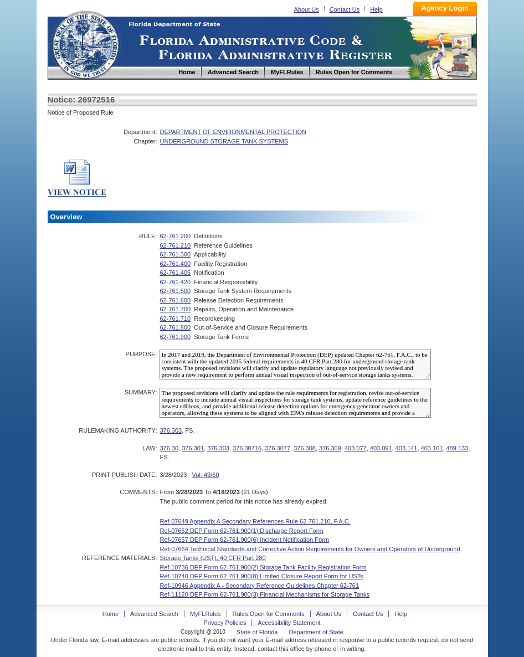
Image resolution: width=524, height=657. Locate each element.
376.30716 (247, 448)
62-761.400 (175, 263)
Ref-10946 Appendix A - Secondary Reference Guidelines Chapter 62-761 (259, 585)
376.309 (330, 448)
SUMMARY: (141, 392)
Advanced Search (154, 613)
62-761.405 (175, 272)
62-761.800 (175, 327)
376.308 (305, 448)
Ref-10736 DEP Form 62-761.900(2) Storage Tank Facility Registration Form (263, 567)
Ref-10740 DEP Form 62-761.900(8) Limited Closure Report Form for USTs (261, 576)
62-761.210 (175, 245)
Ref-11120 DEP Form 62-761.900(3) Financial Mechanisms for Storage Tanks (264, 594)
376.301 (193, 448)
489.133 (457, 448)
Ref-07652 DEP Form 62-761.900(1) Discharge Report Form (241, 530)
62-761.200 (175, 236)
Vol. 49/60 (205, 474)
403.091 (381, 448)
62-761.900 (175, 336)
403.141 (406, 448)
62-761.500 (175, 291)
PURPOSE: (141, 354)
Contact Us (344, 9)
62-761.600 (175, 300)
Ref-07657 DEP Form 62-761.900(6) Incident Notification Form (244, 539)
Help (376, 9)
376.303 (171, 430)
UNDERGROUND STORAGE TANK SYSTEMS (224, 141)
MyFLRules (205, 613)
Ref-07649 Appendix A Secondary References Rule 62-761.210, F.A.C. (255, 521)
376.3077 (277, 448)
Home (85, 43)
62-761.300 (175, 254)
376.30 (169, 448)
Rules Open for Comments (269, 613)
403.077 (356, 448)
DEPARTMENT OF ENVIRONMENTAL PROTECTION (233, 132)
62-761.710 (175, 318)
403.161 (432, 448)
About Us (306, 9)
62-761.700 (175, 309)
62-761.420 (175, 282)
